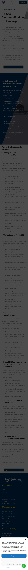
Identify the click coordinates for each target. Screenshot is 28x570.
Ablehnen (14, 560)
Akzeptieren (14, 556)
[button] (26, 539)
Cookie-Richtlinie (6, 567)
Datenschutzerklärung (15, 567)
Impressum (23, 567)
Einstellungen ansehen (14, 564)
